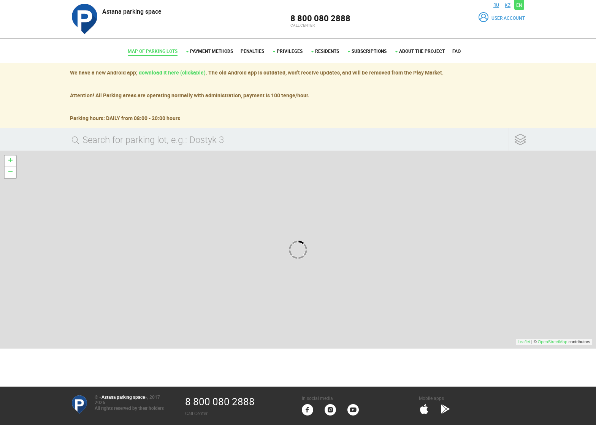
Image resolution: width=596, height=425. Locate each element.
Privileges (288, 51)
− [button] (10, 172)
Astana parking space (123, 397)
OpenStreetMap (552, 341)
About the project (420, 51)
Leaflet (524, 341)
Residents (325, 51)
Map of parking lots (153, 51)
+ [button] (10, 161)
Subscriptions (367, 51)
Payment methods (209, 51)
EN (519, 5)
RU (496, 5)
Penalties (252, 51)
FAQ (456, 51)
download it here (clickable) (172, 72)
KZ (507, 5)
